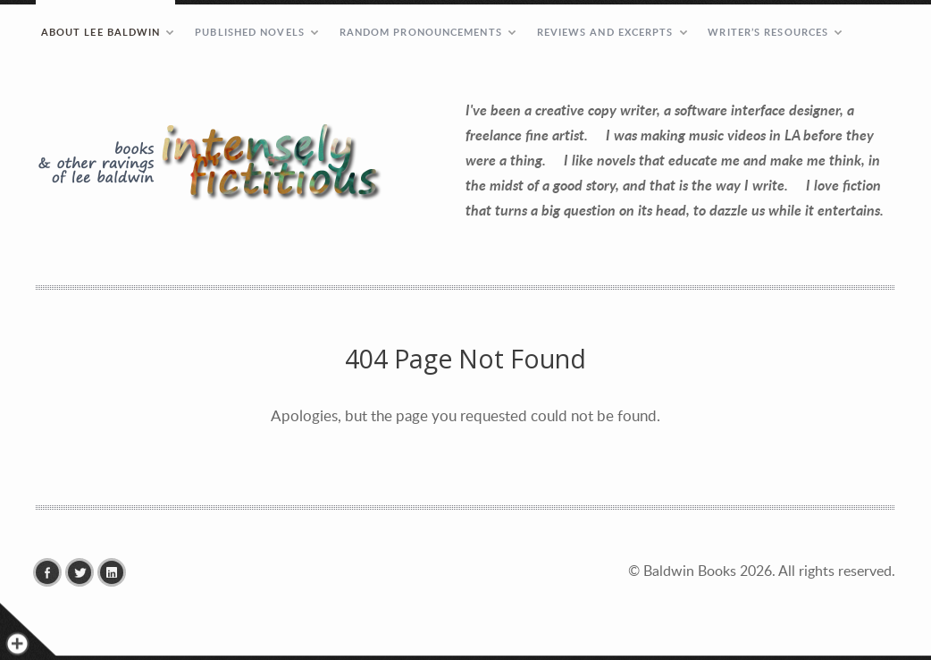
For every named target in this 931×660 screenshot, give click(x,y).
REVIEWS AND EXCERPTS (605, 31)
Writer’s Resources (768, 31)
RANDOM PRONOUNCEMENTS (421, 31)
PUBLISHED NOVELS (250, 31)
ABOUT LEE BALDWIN (101, 31)
